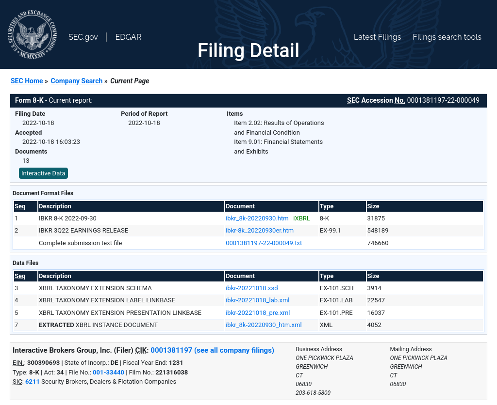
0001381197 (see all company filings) (212, 350)
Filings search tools (447, 37)
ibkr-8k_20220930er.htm (260, 230)
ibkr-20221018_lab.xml (257, 300)
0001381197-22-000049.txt (264, 243)
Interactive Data (43, 173)
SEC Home (27, 81)
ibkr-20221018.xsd (252, 288)
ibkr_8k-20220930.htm (257, 218)
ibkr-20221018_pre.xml (258, 312)
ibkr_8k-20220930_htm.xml (263, 324)
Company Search (77, 81)
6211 (32, 381)
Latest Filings (377, 37)
